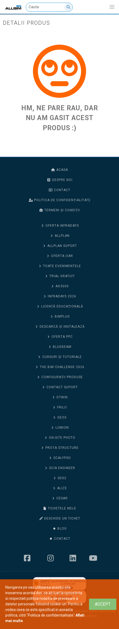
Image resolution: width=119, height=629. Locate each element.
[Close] (102, 604)
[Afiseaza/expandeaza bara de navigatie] (112, 7)
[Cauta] (49, 7)
